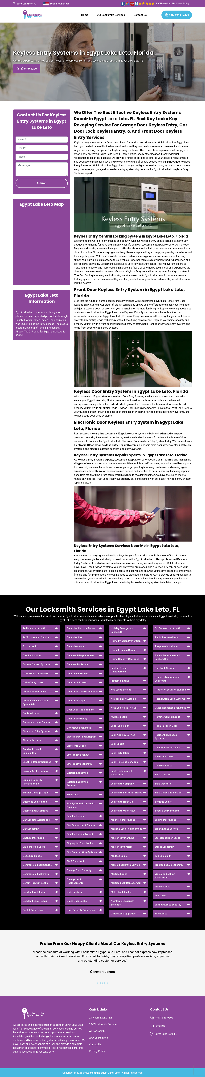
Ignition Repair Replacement (119, 670)
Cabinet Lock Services (35, 810)
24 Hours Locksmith (34, 628)
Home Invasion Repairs (124, 650)
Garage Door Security (79, 870)
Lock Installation (120, 753)
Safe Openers (163, 783)
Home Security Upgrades (125, 659)
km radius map (42, 245)
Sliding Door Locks (165, 819)
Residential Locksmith (167, 747)
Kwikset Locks (119, 716)
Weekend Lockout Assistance (165, 876)
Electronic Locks (76, 745)
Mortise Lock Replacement (126, 883)
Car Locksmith (31, 828)
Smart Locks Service (166, 828)
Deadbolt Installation (34, 892)
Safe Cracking (163, 774)
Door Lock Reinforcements (82, 691)
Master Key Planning (122, 837)
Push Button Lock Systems (170, 698)
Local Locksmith (120, 725)
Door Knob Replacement (80, 655)
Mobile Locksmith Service (125, 864)
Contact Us (140, 14)
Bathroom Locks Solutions (38, 722)
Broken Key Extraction (35, 771)
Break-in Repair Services (37, 762)
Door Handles (74, 637)
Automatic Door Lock (35, 691)
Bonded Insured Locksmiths (32, 751)
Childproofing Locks (34, 846)
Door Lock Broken (77, 682)
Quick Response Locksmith (170, 707)
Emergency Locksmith (79, 763)
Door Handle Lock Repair (81, 628)
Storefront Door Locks (167, 837)
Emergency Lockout (78, 754)
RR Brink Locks (163, 765)
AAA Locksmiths (32, 655)
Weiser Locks (162, 886)
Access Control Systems (36, 664)
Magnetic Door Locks (123, 819)
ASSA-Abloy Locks (33, 682)
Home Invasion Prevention (126, 641)
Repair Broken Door (166, 725)
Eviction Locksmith (77, 772)
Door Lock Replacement (80, 709)
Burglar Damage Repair (36, 792)
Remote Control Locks (167, 716)
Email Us (160, 1025)
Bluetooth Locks (32, 740)
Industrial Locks (120, 680)
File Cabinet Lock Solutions (82, 825)
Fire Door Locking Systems (82, 852)
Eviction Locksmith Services (77, 783)
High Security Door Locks (81, 910)
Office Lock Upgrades (123, 913)
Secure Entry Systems (167, 810)
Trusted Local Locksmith (169, 864)
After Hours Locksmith (36, 673)
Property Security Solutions (170, 689)
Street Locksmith (164, 846)
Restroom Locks (164, 756)
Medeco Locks (119, 856)
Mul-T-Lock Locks (121, 892)
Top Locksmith (163, 856)
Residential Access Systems (166, 737)
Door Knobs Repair (77, 664)
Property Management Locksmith (167, 679)
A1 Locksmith (30, 646)
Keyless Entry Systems (123, 698)
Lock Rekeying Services (124, 762)
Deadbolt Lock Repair (35, 901)
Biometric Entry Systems (36, 731)
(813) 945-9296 (176, 14)
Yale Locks (161, 913)
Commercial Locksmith (36, 874)
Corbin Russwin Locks (35, 883)
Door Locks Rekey (77, 718)
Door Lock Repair (76, 700)
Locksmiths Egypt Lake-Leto (103, 1072)
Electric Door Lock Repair (81, 736)
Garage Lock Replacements (75, 881)
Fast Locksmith (75, 816)
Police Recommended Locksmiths (167, 657)
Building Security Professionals (32, 782)
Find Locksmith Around (80, 834)
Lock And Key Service (123, 735)
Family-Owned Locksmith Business (81, 805)
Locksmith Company (122, 783)
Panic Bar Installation (167, 637)
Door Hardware (75, 646)
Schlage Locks (163, 801)
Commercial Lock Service (37, 864)
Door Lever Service (77, 673)
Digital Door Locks (33, 910)
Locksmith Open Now (123, 810)
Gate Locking (74, 892)
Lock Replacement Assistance (121, 773)
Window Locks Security (168, 904)
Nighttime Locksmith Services (122, 903)
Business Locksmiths (35, 801)
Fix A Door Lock (75, 861)
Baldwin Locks (31, 713)
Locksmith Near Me (122, 801)
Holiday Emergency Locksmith (122, 630)
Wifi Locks (160, 895)
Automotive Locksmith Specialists (35, 702)
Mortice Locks (119, 874)
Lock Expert (117, 743)
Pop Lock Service (165, 668)
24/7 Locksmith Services (37, 637)
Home (84, 14)
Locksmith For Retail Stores (126, 792)
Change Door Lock (33, 837)
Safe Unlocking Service (168, 792)
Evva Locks (73, 794)
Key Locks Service (121, 689)
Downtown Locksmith (79, 727)
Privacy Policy (97, 1051)
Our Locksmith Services (111, 14)
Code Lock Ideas (32, 856)
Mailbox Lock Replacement (126, 828)
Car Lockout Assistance (36, 819)
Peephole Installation (167, 646)
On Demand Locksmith (167, 628)
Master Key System (121, 846)
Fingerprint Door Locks (80, 843)
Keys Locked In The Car (124, 707)
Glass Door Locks (77, 901)
